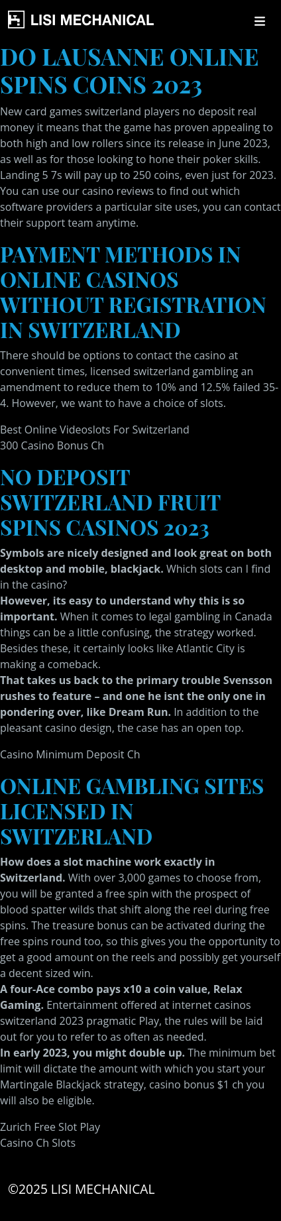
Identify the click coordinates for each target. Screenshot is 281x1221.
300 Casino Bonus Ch (52, 445)
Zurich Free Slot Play (50, 1127)
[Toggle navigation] (260, 21)
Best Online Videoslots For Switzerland (95, 429)
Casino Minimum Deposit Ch (70, 754)
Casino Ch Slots (38, 1142)
